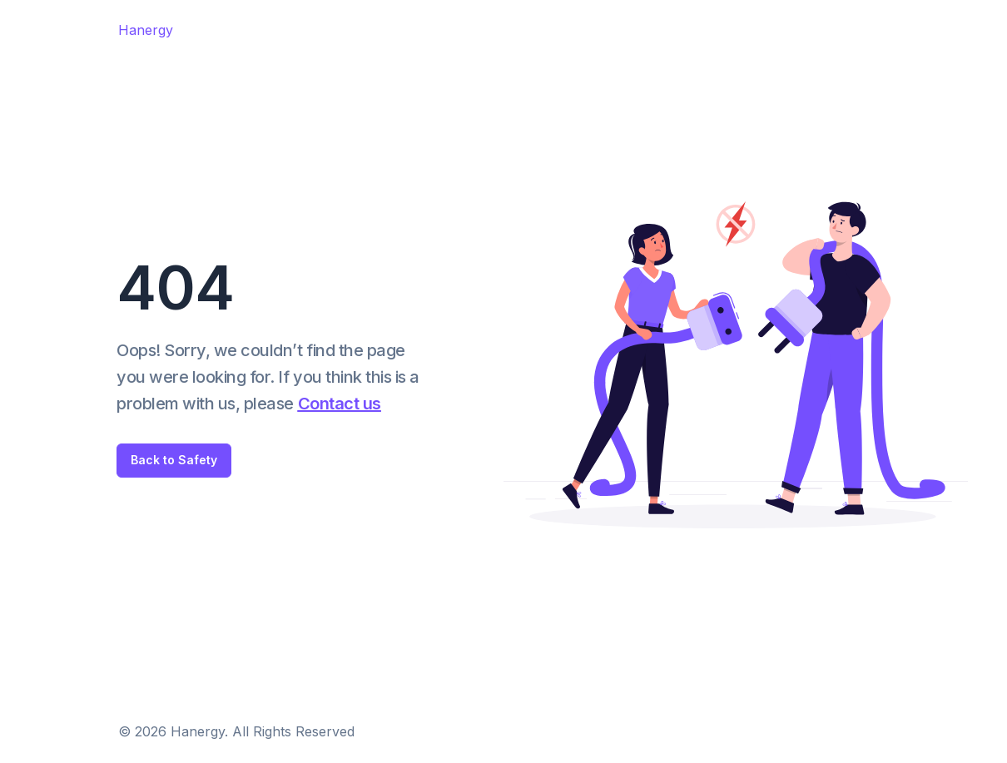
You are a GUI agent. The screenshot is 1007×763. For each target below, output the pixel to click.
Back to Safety (174, 460)
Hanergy (145, 30)
